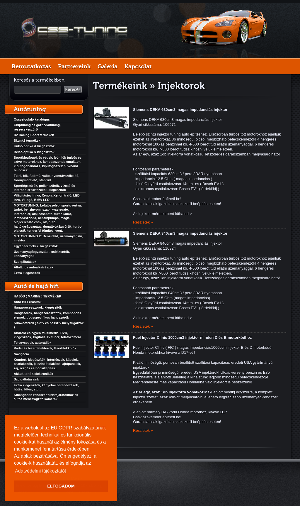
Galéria (107, 66)
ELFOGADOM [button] (61, 486)
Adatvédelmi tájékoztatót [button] (40, 470)
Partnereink (74, 66)
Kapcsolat (138, 66)
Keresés (73, 89)
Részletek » (143, 222)
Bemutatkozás (31, 66)
